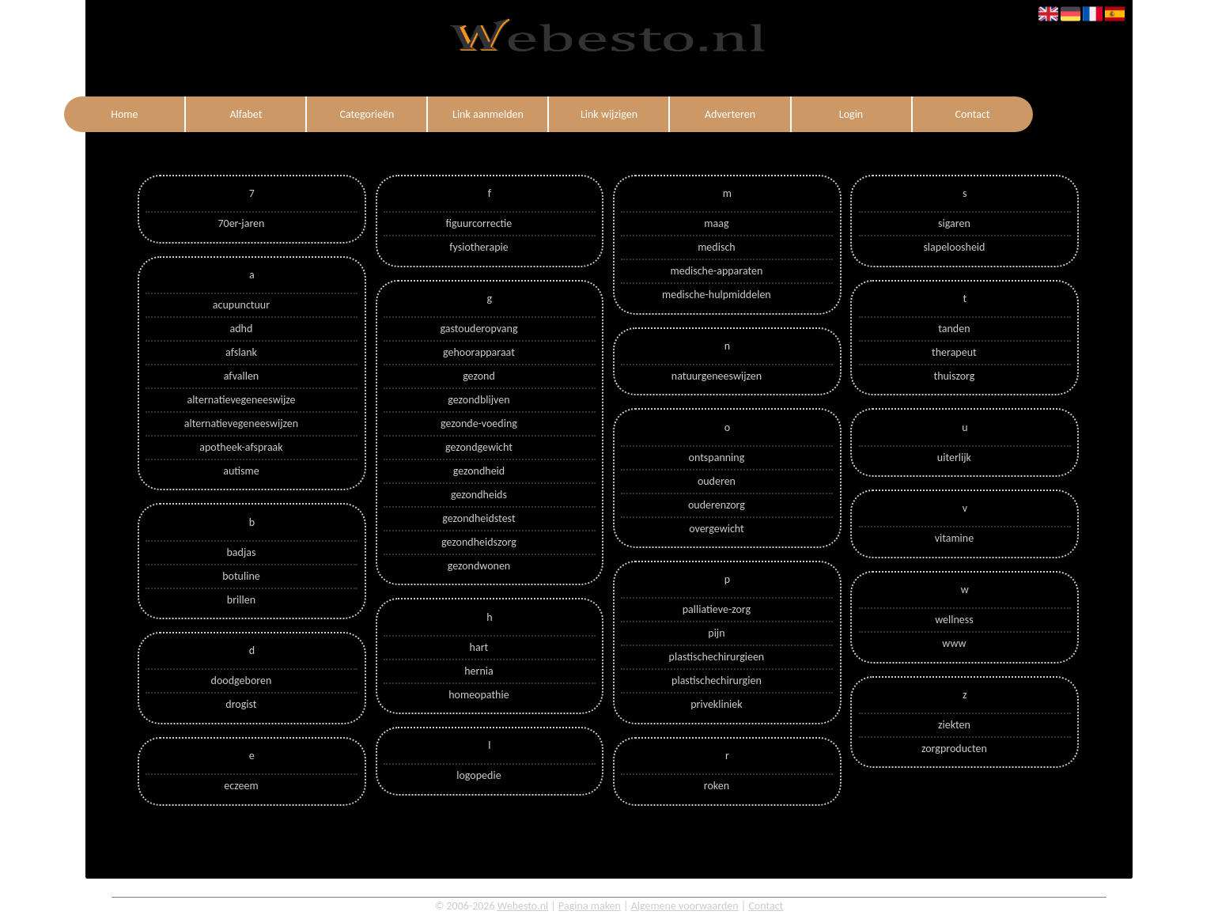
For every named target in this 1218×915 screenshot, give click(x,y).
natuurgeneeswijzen (716, 376)
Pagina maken (589, 906)
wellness (954, 619)
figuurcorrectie (479, 223)
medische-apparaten (716, 271)
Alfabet (245, 114)
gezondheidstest (478, 518)
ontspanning (717, 457)
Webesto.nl (523, 906)
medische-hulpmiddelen (716, 294)
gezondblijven (478, 399)
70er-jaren (241, 223)
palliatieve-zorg (717, 609)
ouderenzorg (716, 505)
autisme (241, 471)
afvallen (241, 376)
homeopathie (478, 694)
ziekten (954, 725)
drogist (240, 704)
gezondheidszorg (478, 542)
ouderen (717, 481)
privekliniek (716, 704)
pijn (716, 633)
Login (851, 114)
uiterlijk (954, 457)
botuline (241, 576)
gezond (479, 376)
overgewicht (716, 528)
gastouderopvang (478, 328)
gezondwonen (479, 566)
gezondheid (479, 471)
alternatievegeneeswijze (241, 399)
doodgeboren (241, 680)
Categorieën (366, 114)
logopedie (478, 775)
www (954, 643)
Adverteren (730, 114)
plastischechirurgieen (717, 657)
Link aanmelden (488, 114)
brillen (241, 600)
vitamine (954, 538)
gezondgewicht (479, 447)
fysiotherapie (478, 247)
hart (479, 647)
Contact (972, 114)
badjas (240, 552)
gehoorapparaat (479, 352)
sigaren (954, 223)
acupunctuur (241, 305)
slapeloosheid (954, 247)
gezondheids (479, 494)
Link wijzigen (609, 114)
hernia (478, 671)
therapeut (954, 352)
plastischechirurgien (716, 680)
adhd (241, 328)
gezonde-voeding (479, 423)
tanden (954, 328)
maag (716, 223)
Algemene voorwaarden (685, 906)
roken (716, 785)
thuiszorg (953, 376)
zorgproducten (954, 748)
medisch (716, 247)
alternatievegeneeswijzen (241, 423)
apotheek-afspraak (240, 447)
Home (124, 114)
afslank (241, 352)
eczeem (241, 785)
